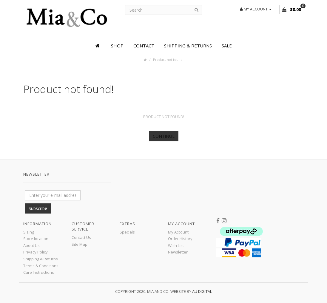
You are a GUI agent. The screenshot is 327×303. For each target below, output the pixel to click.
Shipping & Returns (188, 46)
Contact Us (81, 237)
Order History (180, 238)
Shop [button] (117, 46)
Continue (164, 136)
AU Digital (202, 291)
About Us (31, 245)
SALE (227, 46)
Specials (127, 232)
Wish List (176, 245)
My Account (178, 232)
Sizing (28, 232)
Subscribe (38, 208)
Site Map (79, 244)
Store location (35, 238)
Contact (143, 46)
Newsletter (178, 252)
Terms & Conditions (40, 265)
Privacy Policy (35, 252)
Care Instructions (38, 272)
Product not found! (168, 59)
